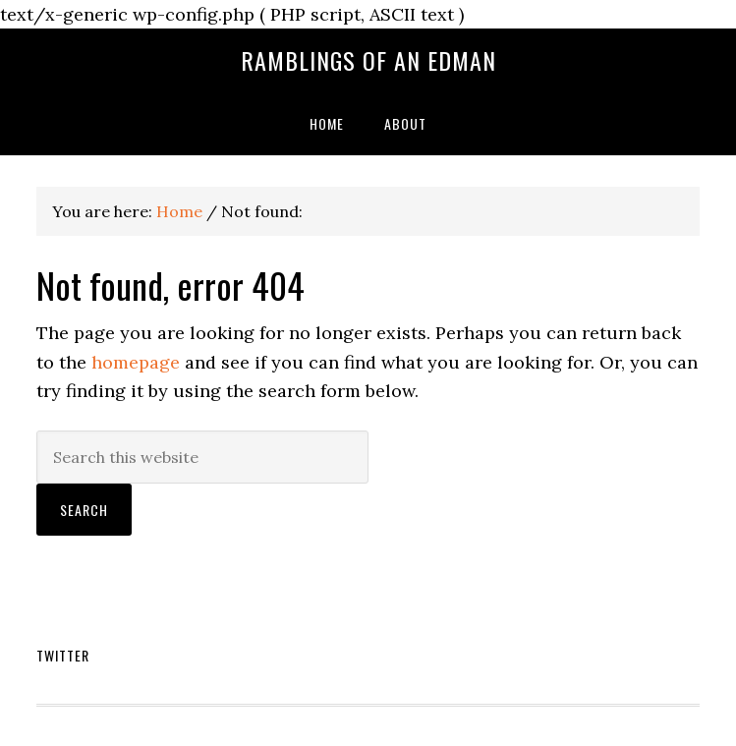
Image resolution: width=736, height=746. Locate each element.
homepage (135, 362)
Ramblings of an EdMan (368, 60)
